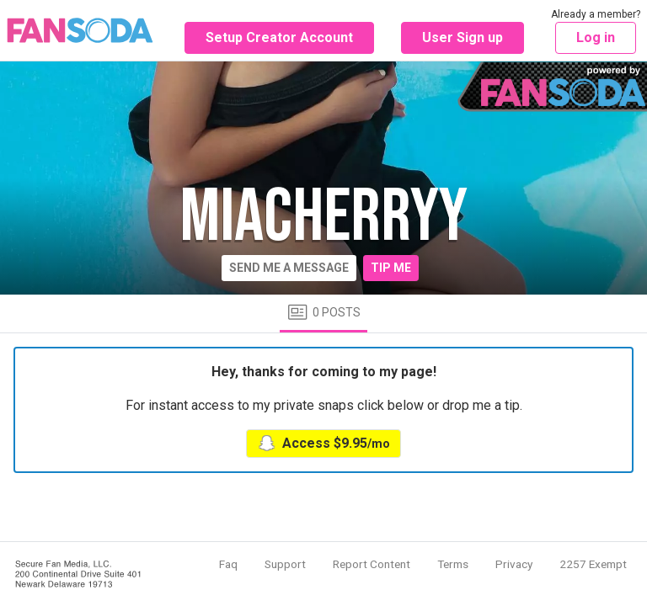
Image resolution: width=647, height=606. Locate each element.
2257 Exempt (593, 564)
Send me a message (289, 267)
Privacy (513, 564)
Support (285, 564)
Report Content (371, 564)
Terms (452, 564)
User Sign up (462, 37)
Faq (228, 564)
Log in (595, 37)
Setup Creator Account (279, 37)
